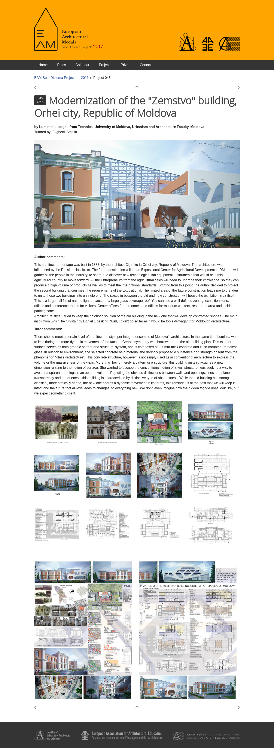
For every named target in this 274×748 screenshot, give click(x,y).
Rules (61, 65)
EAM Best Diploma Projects (55, 78)
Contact (146, 65)
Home (43, 65)
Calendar (82, 65)
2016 (85, 78)
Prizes (125, 65)
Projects (105, 65)
